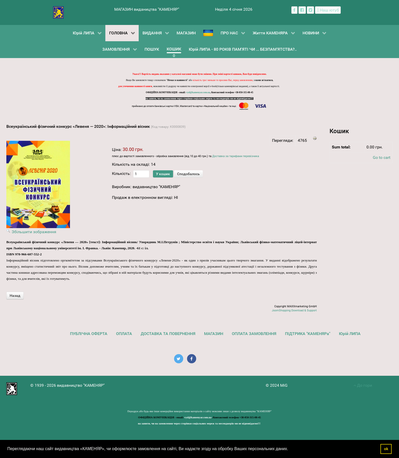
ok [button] (386, 449)
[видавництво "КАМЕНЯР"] (58, 12)
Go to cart (381, 157)
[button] (290, 449)
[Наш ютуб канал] (328, 10)
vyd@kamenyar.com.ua (198, 92)
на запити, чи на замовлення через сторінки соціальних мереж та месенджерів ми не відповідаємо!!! (199, 98)
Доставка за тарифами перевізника (235, 156)
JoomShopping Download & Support (294, 310)
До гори (362, 385)
